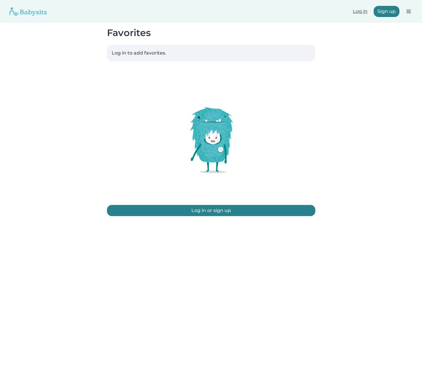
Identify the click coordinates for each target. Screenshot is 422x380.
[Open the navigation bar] (408, 11)
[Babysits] (28, 11)
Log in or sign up (211, 210)
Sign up (386, 11)
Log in (360, 11)
